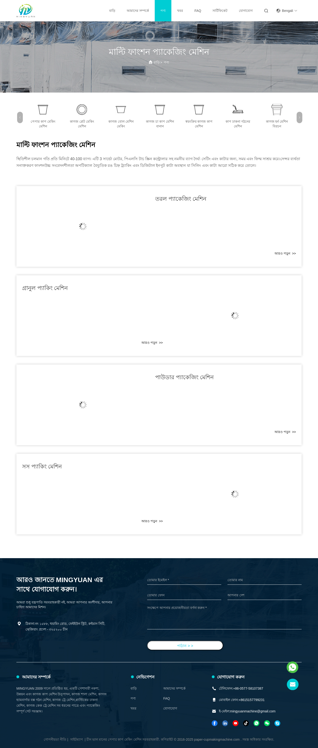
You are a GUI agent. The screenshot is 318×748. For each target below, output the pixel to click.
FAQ (197, 11)
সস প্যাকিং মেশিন (42, 466)
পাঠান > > (185, 646)
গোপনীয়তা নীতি (55, 739)
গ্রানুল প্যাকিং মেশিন (45, 288)
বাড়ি (112, 11)
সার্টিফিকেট (219, 11)
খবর (180, 11)
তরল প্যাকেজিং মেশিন (180, 199)
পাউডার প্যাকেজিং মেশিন (184, 377)
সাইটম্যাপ (76, 739)
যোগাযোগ (246, 11)
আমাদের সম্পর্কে (138, 11)
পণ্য (163, 11)
